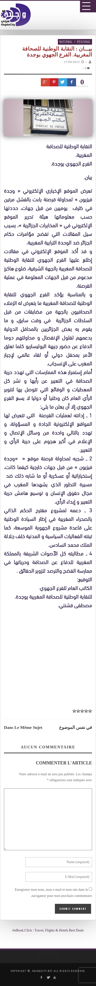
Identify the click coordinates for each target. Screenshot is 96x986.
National (66, 41)
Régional (84, 41)
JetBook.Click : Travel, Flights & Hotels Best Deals (48, 930)
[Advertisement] (50, 759)
